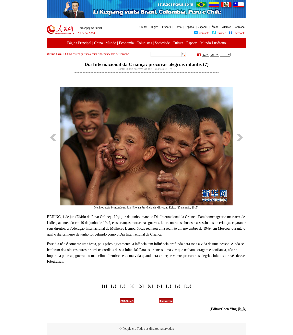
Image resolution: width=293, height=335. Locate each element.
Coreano (240, 26)
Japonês (202, 26)
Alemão (226, 26)
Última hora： (56, 54)
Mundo (111, 43)
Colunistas (144, 43)
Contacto (201, 33)
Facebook (237, 33)
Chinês (143, 26)
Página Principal (79, 43)
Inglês (154, 26)
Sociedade (162, 43)
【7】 (159, 286)
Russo (178, 26)
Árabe (214, 26)
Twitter (218, 33)
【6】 (150, 286)
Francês (166, 26)
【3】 (122, 286)
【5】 (141, 286)
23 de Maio (225, 55)
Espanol (190, 26)
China (98, 43)
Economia (126, 43)
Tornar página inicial (90, 27)
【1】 (104, 286)
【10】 (187, 286)
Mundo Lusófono (213, 43)
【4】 (132, 286)
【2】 (113, 286)
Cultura (178, 43)
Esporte (192, 43)
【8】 (168, 286)
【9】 (177, 286)
